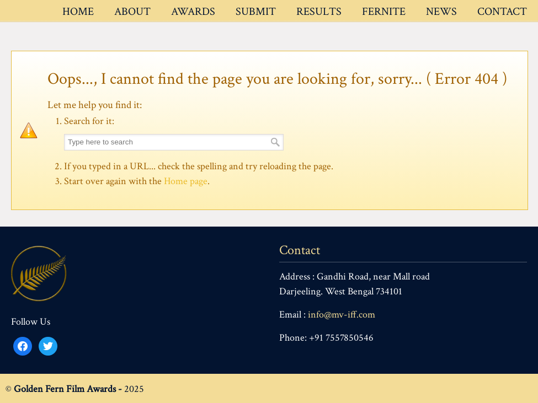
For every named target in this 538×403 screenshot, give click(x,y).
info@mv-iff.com (341, 314)
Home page (185, 181)
